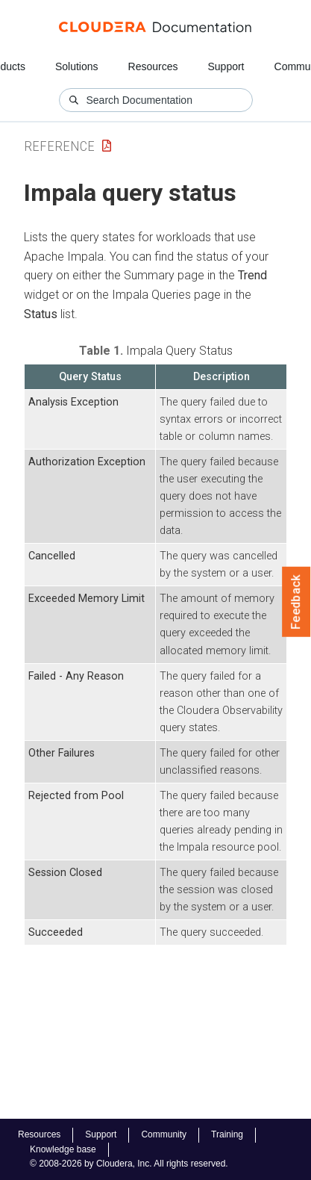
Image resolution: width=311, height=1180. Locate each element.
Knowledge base (63, 1149)
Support (225, 66)
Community (163, 1134)
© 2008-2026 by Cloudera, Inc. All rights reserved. (129, 1163)
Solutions (76, 66)
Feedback (296, 602)
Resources (153, 66)
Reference (59, 146)
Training (227, 1134)
